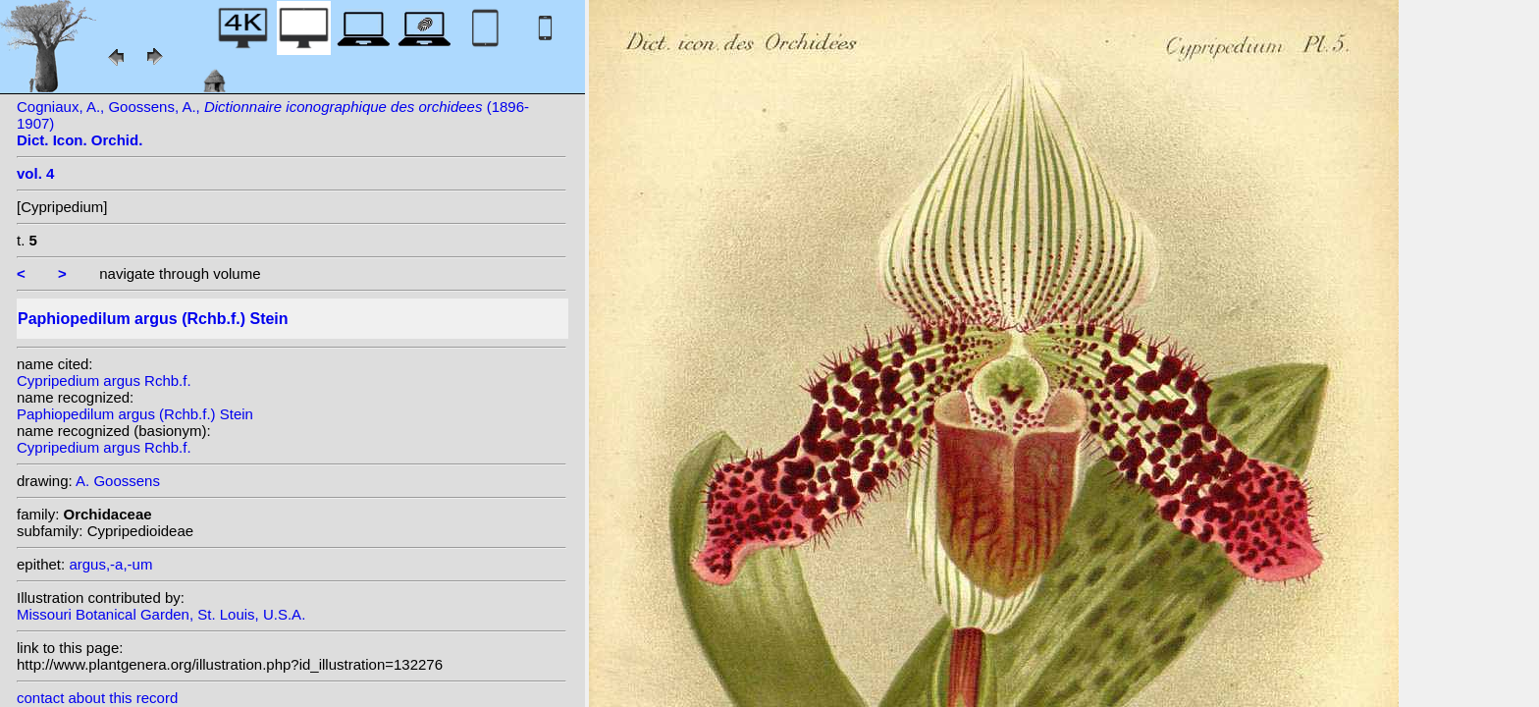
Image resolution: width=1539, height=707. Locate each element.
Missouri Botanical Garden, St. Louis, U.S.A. (161, 614)
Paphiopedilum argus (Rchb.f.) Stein (135, 414)
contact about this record (97, 697)
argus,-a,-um (110, 564)
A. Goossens (118, 480)
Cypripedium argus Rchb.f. (104, 380)
